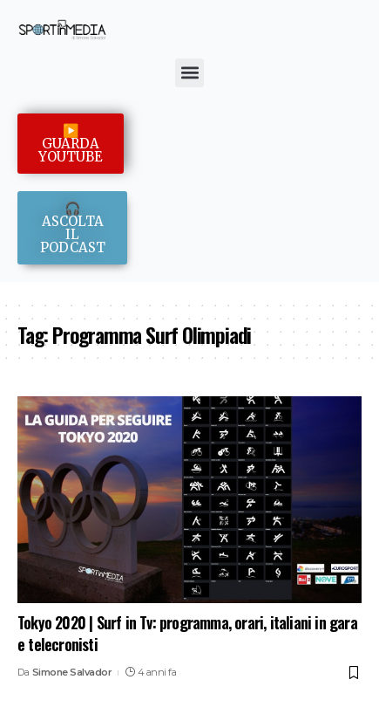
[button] (189, 72)
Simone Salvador (72, 672)
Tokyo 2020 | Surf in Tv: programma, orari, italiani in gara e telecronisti (187, 633)
